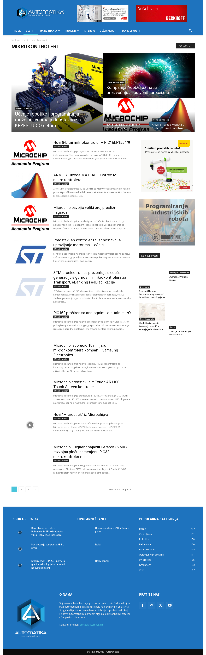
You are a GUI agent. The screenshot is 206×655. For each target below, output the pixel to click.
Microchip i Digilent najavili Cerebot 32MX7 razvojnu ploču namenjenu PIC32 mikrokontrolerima (90, 452)
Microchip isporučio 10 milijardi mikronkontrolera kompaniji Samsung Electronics (85, 350)
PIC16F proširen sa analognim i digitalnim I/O (92, 313)
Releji (98, 544)
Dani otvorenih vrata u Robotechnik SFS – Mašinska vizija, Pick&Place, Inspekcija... (47, 531)
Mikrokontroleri (24, 109)
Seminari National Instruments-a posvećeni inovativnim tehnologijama (152, 286)
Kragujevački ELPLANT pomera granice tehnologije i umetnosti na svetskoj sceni (48, 564)
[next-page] (35, 489)
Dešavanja (108, 30)
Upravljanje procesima (179, 279)
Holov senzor (102, 561)
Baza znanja (50, 30)
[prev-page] (141, 328)
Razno (172, 311)
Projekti (72, 30)
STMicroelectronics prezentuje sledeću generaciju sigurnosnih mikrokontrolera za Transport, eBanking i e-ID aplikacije (89, 277)
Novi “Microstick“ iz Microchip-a (80, 414)
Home (17, 30)
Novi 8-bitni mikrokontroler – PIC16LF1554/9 (91, 142)
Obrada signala (147, 311)
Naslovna (16, 40)
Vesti (30, 30)
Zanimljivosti (130, 30)
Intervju (89, 30)
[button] (190, 31)
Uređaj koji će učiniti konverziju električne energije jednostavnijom (151, 318)
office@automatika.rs (91, 624)
